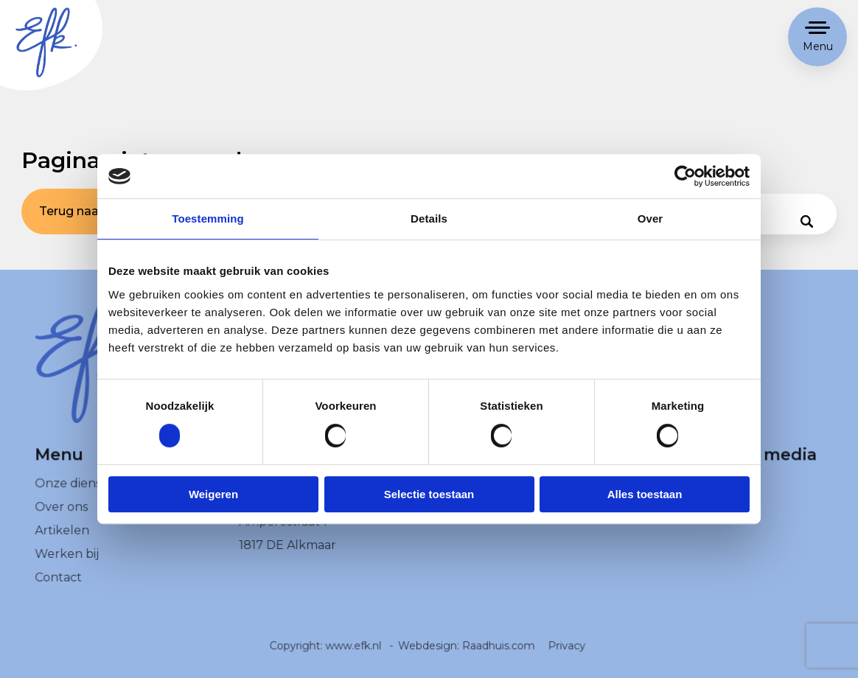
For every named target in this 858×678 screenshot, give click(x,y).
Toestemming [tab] (208, 218)
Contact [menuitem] (58, 588)
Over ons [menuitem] (61, 518)
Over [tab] (650, 218)
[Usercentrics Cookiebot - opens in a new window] (685, 176)
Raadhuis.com (498, 656)
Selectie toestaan (429, 494)
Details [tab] (429, 218)
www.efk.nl (354, 656)
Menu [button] (818, 46)
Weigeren (213, 494)
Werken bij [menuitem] (67, 565)
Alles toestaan (645, 494)
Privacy (565, 656)
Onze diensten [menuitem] (78, 495)
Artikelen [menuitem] (62, 541)
